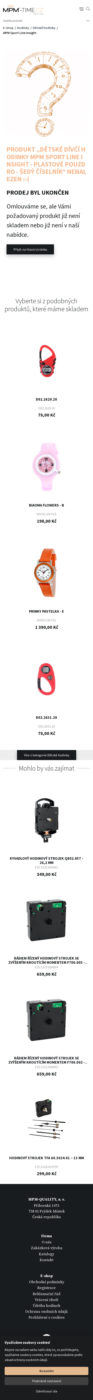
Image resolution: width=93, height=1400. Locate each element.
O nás (46, 1242)
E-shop (8, 28)
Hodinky (23, 28)
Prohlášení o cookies (46, 1317)
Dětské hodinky (44, 28)
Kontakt (46, 1260)
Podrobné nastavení (46, 1381)
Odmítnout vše (46, 1391)
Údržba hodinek (46, 1305)
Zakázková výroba (46, 1248)
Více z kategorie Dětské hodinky (46, 755)
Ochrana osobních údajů (46, 1311)
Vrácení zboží (46, 1299)
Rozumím (46, 1371)
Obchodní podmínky (46, 1282)
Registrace (46, 1287)
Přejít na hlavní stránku (30, 249)
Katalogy (46, 1254)
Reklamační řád (46, 1294)
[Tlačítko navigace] (81, 8)
